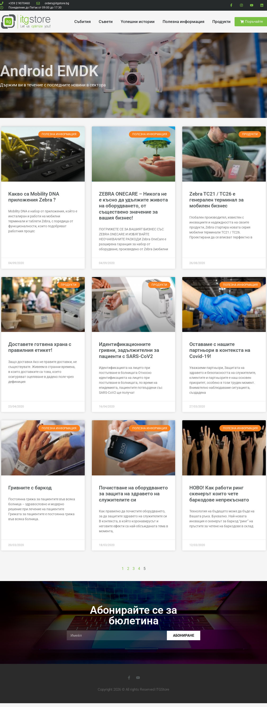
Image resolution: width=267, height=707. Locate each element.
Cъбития (82, 21)
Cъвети (106, 21)
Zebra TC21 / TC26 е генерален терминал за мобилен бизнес (216, 200)
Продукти (221, 21)
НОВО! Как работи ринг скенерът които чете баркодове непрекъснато (219, 493)
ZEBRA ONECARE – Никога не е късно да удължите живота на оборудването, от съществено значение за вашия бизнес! (133, 206)
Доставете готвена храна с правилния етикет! (39, 347)
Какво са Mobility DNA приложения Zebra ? (33, 197)
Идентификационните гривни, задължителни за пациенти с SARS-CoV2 (129, 350)
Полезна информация (183, 21)
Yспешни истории (138, 21)
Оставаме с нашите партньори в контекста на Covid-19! (219, 350)
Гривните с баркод (30, 488)
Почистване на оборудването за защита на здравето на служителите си (133, 493)
